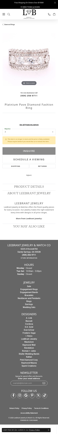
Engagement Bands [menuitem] (29, 292)
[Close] (54, 2)
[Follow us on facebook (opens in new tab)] (13, 395)
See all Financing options (29, 125)
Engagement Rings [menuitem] (29, 289)
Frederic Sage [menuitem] (29, 333)
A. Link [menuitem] (29, 318)
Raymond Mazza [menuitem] (29, 363)
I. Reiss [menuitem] (29, 336)
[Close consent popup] (48, 430)
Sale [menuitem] (29, 286)
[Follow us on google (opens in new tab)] (25, 395)
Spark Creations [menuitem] (29, 366)
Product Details (29, 187)
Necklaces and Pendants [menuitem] (29, 298)
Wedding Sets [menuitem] (29, 307)
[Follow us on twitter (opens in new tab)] (38, 395)
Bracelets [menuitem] (29, 295)
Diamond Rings (9, 24)
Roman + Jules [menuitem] (29, 351)
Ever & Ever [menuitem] (29, 330)
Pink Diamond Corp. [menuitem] (29, 360)
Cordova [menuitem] (29, 324)
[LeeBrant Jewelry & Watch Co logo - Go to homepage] (29, 14)
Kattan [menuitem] (29, 357)
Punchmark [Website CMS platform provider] (33, 420)
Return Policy (14, 408)
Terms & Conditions (41, 408)
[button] (11, 14)
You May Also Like (29, 227)
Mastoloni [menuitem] (29, 342)
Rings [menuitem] (29, 301)
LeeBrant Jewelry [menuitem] (29, 339)
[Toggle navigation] (4, 14)
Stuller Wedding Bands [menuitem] (29, 354)
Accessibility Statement (29, 413)
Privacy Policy (27, 408)
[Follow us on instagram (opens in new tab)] (19, 395)
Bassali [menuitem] (29, 321)
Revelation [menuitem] (29, 348)
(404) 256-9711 (29, 95)
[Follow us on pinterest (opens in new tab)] (32, 395)
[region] (29, 59)
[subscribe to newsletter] (44, 383)
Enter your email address (29, 378)
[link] (30, 7)
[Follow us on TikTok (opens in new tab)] (44, 395)
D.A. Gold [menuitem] (29, 327)
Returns (42, 166)
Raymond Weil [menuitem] (29, 345)
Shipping (15, 166)
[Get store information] (29, 258)
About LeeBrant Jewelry (29, 193)
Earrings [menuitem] (29, 304)
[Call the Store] (29, 255)
